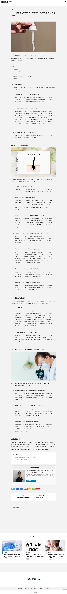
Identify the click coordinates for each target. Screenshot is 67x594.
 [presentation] (64, 536)
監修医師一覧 (20, 588)
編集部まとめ (16, 78)
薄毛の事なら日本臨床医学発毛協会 (22, 459)
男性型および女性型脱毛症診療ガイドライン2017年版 (25, 457)
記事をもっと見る (31, 480)
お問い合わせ (41, 588)
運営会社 (47, 588)
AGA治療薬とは (16, 69)
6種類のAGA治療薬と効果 (18, 71)
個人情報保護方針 (28, 588)
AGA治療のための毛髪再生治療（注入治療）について (24, 76)
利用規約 (35, 588)
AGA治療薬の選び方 (17, 74)
